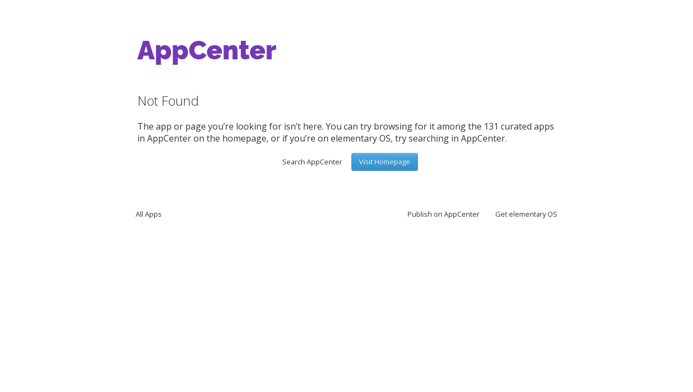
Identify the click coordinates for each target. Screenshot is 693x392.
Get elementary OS (526, 214)
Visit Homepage (384, 162)
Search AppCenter (312, 162)
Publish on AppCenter (443, 214)
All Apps (149, 214)
